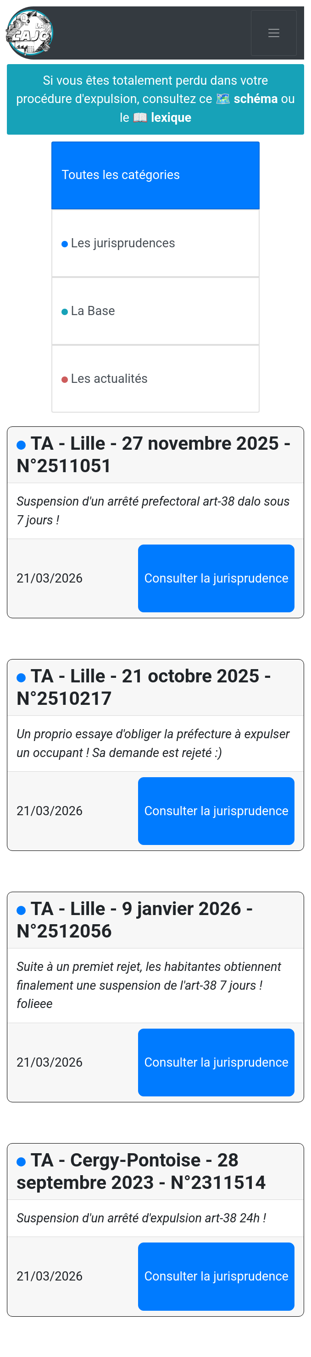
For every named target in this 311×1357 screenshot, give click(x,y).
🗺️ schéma (246, 99)
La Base (91, 311)
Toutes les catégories (120, 175)
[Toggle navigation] (274, 33)
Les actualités (108, 378)
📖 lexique (162, 117)
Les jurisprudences (121, 243)
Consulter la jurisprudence (216, 578)
